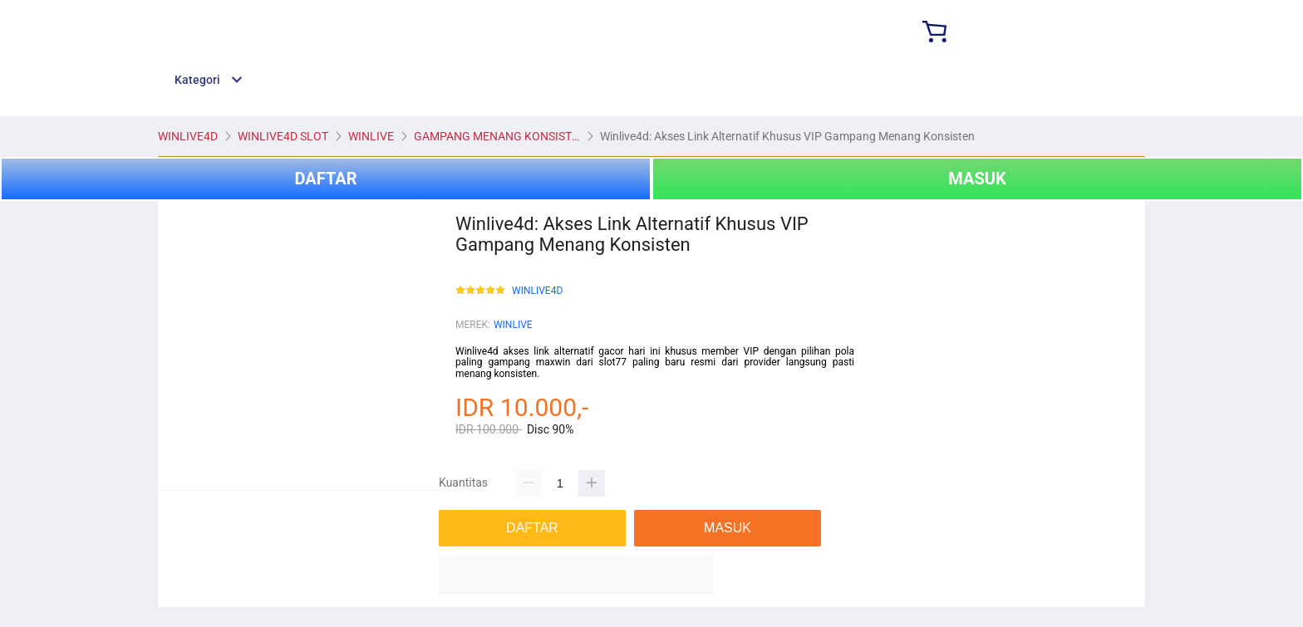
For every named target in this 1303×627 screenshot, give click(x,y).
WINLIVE (513, 325)
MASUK (977, 179)
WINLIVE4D (537, 291)
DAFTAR (325, 179)
